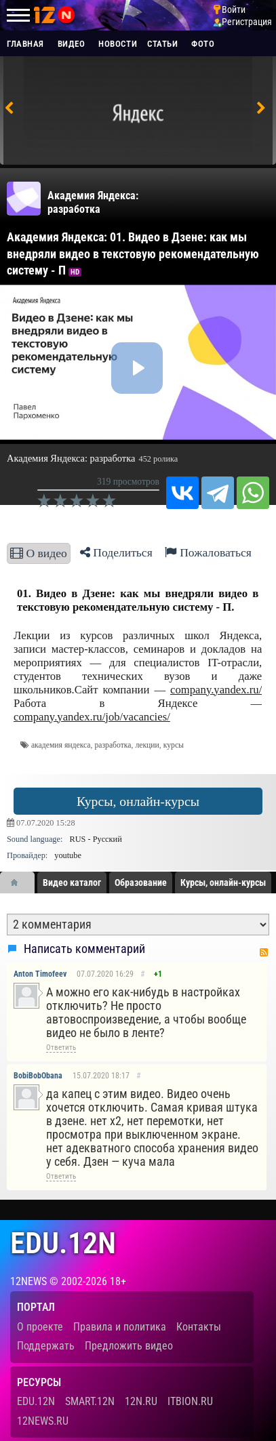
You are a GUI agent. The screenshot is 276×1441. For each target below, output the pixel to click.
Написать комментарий (84, 949)
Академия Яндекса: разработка (92, 202)
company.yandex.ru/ (216, 689)
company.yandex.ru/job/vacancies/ (92, 716)
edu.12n (63, 1243)
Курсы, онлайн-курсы (138, 801)
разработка (112, 745)
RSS (263, 952)
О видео (38, 553)
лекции (147, 745)
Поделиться (116, 552)
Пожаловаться (208, 552)
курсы (173, 745)
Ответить (61, 1047)
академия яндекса (61, 745)
